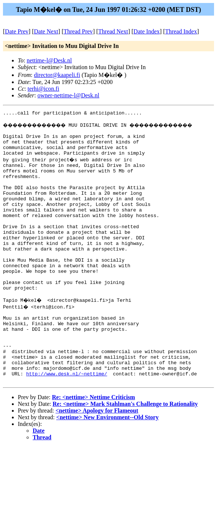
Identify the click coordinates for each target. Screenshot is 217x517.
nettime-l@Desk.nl (49, 60)
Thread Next (113, 31)
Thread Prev (78, 31)
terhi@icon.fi (43, 88)
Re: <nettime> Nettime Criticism (93, 446)
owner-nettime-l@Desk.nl (68, 95)
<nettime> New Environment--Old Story (107, 466)
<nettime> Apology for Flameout (97, 459)
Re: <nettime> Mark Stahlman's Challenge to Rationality (125, 453)
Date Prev (17, 31)
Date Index (147, 31)
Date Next (46, 31)
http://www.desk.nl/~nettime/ (66, 421)
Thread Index (181, 31)
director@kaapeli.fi (57, 75)
